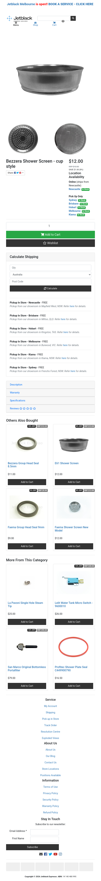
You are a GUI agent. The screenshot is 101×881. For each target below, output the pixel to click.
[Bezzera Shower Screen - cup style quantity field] (50, 226)
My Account (50, 706)
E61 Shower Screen (67, 463)
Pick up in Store (50, 718)
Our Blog (50, 756)
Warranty (15, 392)
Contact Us (51, 762)
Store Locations (50, 769)
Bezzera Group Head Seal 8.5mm (23, 465)
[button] (50, 243)
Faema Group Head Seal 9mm (26, 527)
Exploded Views (50, 738)
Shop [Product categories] (35, 24)
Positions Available (50, 775)
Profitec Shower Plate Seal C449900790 (71, 668)
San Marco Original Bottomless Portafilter (27, 668)
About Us (50, 749)
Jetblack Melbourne (21, 4)
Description (16, 384)
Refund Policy (50, 812)
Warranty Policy (50, 806)
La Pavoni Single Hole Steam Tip (25, 604)
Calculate (50, 288)
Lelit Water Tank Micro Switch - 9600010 (74, 604)
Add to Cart (50, 234)
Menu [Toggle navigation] (16, 24)
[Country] (50, 275)
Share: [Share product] (15, 173)
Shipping (50, 712)
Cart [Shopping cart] (58, 24)
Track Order (50, 725)
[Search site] (73, 18)
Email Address (18, 831)
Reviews (23, 408)
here (72, 306)
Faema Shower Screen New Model (71, 529)
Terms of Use (50, 786)
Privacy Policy (50, 793)
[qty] (50, 268)
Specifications (17, 400)
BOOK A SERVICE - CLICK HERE (70, 4)
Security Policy (50, 799)
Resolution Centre (50, 731)
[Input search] (54, 18)
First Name (18, 838)
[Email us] (41, 854)
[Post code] (50, 282)
